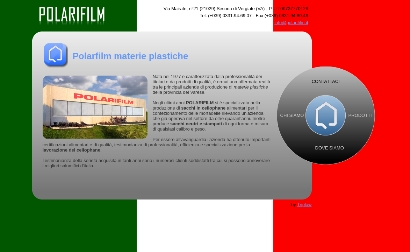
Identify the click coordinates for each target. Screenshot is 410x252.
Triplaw (304, 204)
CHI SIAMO (292, 115)
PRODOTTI (360, 115)
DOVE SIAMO (329, 147)
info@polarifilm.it (291, 22)
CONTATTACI (326, 81)
